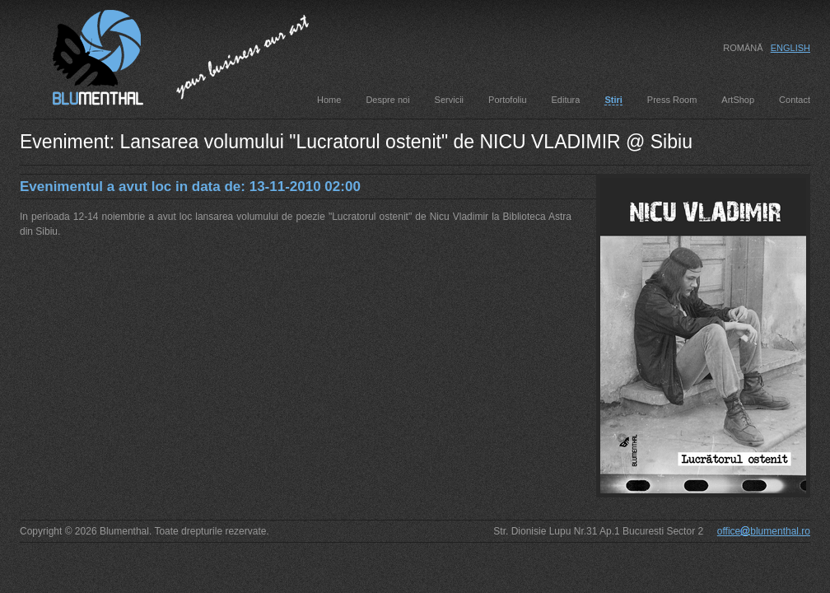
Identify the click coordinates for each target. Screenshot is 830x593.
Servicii (449, 100)
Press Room (672, 100)
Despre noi (387, 100)
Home (329, 100)
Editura (566, 100)
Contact (794, 100)
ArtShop (737, 100)
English (790, 48)
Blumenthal (81, 55)
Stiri (613, 100)
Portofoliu (507, 100)
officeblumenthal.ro (763, 531)
